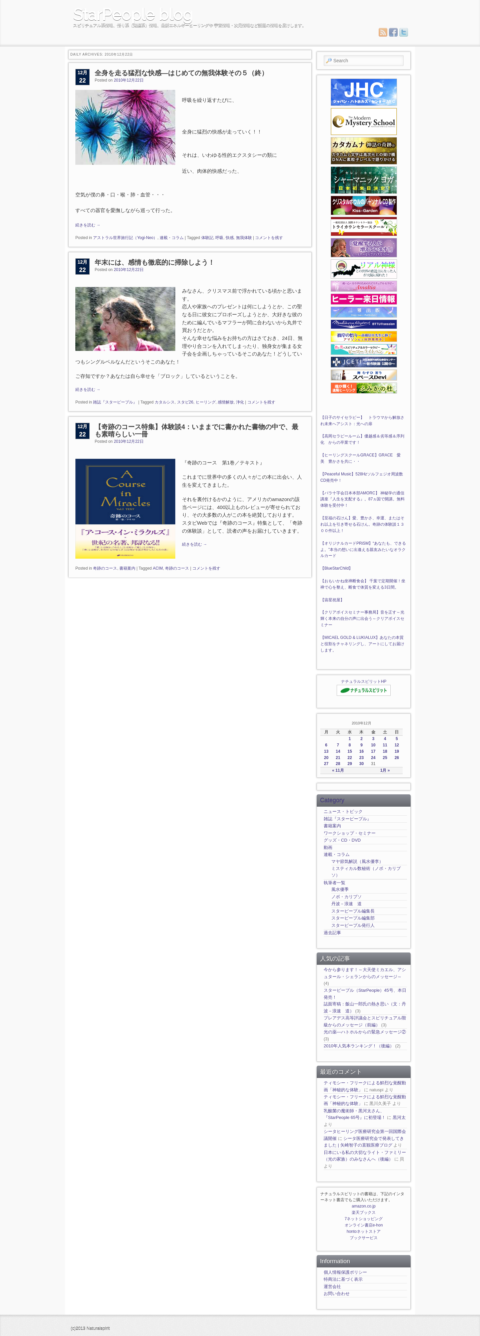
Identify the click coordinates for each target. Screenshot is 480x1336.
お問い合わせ (337, 1293)
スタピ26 (185, 402)
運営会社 (332, 1286)
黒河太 (399, 1117)
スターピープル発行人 (353, 925)
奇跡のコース (105, 568)
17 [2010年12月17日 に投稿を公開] (373, 751)
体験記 (207, 237)
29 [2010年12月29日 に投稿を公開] (350, 763)
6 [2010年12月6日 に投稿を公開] (326, 745)
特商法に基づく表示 (343, 1279)
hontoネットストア (364, 1231)
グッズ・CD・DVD (342, 840)
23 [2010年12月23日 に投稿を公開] (361, 757)
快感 (230, 237)
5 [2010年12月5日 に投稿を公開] (397, 738)
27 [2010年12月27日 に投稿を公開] (326, 763)
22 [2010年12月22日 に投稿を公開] (350, 757)
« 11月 (338, 770)
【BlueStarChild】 (336, 568)
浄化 (240, 402)
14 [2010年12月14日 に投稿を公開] (338, 751)
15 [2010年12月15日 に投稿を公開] (350, 751)
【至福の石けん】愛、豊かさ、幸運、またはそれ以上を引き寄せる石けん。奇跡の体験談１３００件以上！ (362, 524)
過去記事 (332, 932)
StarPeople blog (133, 14)
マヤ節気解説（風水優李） (357, 861)
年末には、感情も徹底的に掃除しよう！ (155, 262)
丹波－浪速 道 (346, 903)
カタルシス (165, 402)
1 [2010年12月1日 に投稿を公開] (350, 738)
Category (332, 800)
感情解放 (226, 402)
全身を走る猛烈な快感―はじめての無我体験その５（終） (181, 73)
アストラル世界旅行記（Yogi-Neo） (125, 237)
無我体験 (244, 237)
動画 (328, 847)
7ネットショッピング (364, 1218)
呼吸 (219, 237)
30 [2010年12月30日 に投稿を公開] (361, 763)
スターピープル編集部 (353, 918)
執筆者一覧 (334, 882)
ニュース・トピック (343, 811)
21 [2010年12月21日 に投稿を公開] (338, 757)
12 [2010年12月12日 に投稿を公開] (397, 745)
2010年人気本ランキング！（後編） (359, 1045)
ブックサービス (364, 1237)
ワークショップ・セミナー (350, 833)
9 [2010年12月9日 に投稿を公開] (361, 745)
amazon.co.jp (363, 1206)
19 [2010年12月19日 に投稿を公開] (397, 751)
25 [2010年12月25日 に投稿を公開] (385, 757)
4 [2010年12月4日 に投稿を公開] (385, 738)
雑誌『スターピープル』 (115, 402)
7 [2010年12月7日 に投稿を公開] (338, 745)
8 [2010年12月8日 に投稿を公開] (350, 745)
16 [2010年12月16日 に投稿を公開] (361, 751)
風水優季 (340, 889)
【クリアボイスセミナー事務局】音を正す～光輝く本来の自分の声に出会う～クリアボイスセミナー (362, 618)
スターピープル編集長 (353, 911)
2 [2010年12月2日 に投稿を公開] (361, 738)
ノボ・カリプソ (346, 896)
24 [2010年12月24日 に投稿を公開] (373, 757)
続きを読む (87, 225)
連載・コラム (172, 237)
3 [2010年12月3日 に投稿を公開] (373, 738)
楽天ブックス (364, 1212)
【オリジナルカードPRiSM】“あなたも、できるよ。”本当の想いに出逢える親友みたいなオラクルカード (363, 549)
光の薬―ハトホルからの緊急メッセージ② (365, 1031)
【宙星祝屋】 (332, 600)
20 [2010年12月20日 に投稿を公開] (326, 757)
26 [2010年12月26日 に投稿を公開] (397, 757)
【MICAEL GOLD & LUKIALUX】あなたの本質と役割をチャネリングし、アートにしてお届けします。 (362, 644)
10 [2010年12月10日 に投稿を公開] (373, 745)
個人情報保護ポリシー (345, 1272)
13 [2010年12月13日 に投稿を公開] (326, 751)
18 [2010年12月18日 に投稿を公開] (385, 751)
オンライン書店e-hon (364, 1225)
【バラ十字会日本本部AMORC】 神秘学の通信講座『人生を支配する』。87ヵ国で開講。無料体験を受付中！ (362, 499)
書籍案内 (127, 568)
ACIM (158, 568)
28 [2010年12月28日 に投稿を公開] (338, 763)
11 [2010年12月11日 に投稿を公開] (385, 745)
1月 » (385, 770)
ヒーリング (206, 402)
